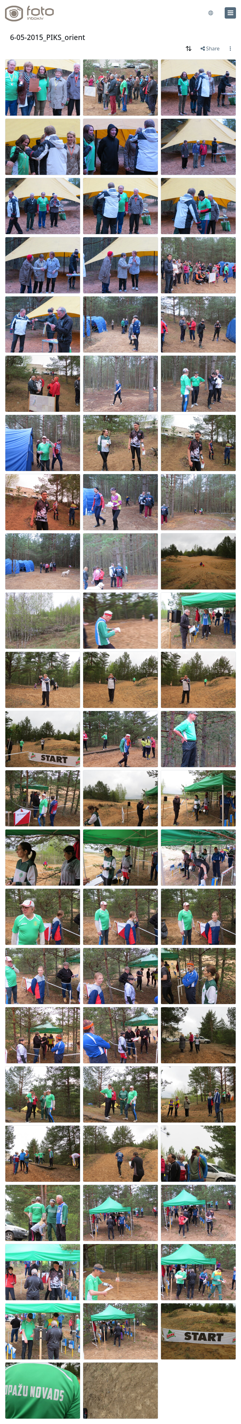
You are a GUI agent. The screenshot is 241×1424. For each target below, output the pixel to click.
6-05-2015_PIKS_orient (47, 37)
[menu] (230, 13)
